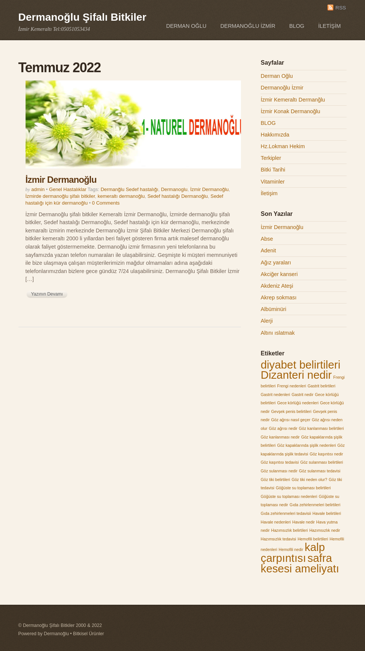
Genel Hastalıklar (67, 189)
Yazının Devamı (47, 294)
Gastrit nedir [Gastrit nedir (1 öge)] (303, 394)
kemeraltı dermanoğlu (121, 196)
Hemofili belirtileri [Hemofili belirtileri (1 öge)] (313, 539)
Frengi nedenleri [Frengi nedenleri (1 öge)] (291, 386)
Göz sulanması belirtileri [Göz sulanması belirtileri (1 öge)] (321, 462)
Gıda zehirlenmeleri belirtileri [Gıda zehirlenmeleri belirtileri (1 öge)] (314, 504)
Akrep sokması (278, 297)
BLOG (296, 26)
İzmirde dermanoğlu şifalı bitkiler (60, 196)
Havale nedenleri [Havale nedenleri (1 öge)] (275, 522)
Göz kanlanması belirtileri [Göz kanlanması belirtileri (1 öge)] (321, 428)
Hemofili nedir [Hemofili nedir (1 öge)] (291, 549)
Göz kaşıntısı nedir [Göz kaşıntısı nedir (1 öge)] (326, 454)
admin (37, 189)
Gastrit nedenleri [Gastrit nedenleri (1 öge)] (275, 394)
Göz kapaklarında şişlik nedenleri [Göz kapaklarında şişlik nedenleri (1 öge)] (306, 445)
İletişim (329, 26)
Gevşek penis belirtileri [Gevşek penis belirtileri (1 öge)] (291, 411)
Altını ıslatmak (277, 333)
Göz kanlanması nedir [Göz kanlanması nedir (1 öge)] (280, 437)
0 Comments (106, 203)
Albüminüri (273, 309)
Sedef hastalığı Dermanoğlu (177, 196)
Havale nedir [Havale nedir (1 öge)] (303, 522)
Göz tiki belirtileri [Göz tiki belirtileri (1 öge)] (275, 479)
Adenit (268, 250)
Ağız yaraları (275, 262)
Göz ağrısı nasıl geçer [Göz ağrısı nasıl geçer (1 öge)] (290, 419)
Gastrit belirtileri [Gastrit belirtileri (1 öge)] (321, 386)
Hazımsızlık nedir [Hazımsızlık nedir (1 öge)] (324, 530)
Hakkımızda (274, 135)
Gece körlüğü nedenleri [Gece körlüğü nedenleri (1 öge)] (297, 403)
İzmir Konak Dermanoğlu (290, 111)
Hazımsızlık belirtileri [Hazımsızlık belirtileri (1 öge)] (289, 530)
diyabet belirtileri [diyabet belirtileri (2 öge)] (300, 364)
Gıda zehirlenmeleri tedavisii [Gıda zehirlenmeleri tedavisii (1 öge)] (285, 513)
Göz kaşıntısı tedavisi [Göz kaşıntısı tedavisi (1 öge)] (279, 462)
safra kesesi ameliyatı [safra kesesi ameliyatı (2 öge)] (299, 563)
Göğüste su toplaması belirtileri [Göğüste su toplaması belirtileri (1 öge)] (303, 488)
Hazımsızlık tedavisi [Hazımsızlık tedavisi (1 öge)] (278, 539)
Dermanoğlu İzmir (247, 26)
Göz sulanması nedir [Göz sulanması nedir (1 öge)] (278, 471)
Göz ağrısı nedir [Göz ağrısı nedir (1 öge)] (283, 428)
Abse (266, 239)
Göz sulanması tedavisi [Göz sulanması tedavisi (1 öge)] (319, 471)
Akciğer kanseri (278, 274)
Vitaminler (272, 182)
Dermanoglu (174, 189)
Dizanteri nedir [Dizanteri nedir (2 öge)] (296, 375)
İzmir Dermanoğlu (61, 180)
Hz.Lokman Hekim (282, 146)
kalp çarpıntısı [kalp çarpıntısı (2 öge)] (292, 552)
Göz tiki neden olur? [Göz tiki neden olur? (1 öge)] (309, 479)
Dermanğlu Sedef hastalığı (129, 189)
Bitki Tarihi (272, 170)
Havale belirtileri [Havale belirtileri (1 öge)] (326, 513)
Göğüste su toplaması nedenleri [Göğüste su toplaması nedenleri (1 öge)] (288, 496)
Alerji (266, 321)
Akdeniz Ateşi (276, 286)
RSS (340, 8)
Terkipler (270, 158)
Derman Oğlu (186, 26)
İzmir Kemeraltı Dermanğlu (292, 100)
